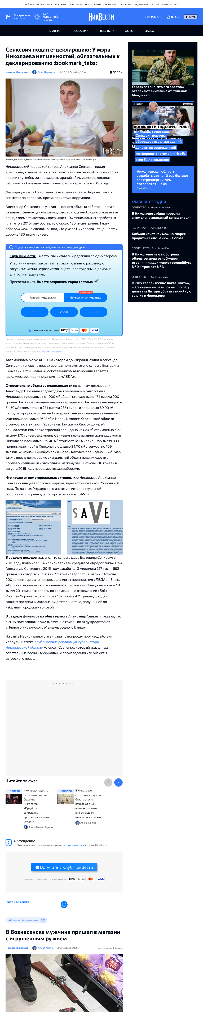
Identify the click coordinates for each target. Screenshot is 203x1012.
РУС (153, 16)
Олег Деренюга (46, 72)
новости (79, 30)
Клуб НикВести (23, 256)
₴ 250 (64, 312)
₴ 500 (93, 312)
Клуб (192, 16)
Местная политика (167, 4)
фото (129, 30)
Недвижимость (144, 4)
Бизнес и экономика (106, 4)
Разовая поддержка (42, 297)
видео (149, 30)
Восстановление (57, 4)
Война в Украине (34, 4)
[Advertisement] (64, 731)
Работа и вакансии (80, 4)
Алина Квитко (46, 947)
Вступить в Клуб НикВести (66, 867)
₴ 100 (35, 312)
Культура (126, 4)
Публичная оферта (52, 351)
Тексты (105, 30)
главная (55, 30)
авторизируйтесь (73, 844)
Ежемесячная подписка (85, 297)
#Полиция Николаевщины (23, 920)
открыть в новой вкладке (110, 948)
